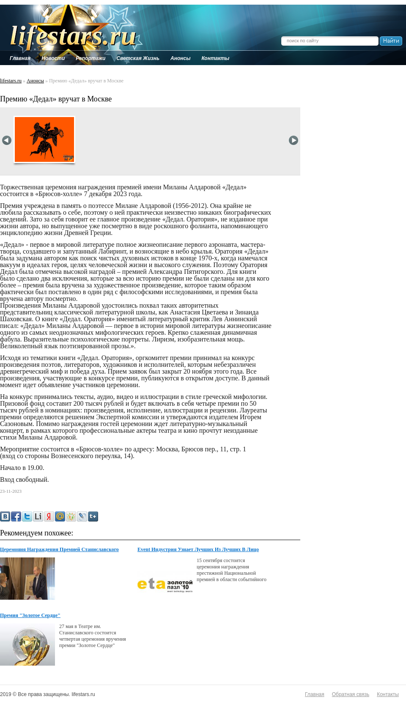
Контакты (388, 694)
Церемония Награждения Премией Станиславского (59, 549)
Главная (314, 694)
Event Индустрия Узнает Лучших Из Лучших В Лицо (198, 549)
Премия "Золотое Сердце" (30, 615)
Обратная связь (350, 694)
